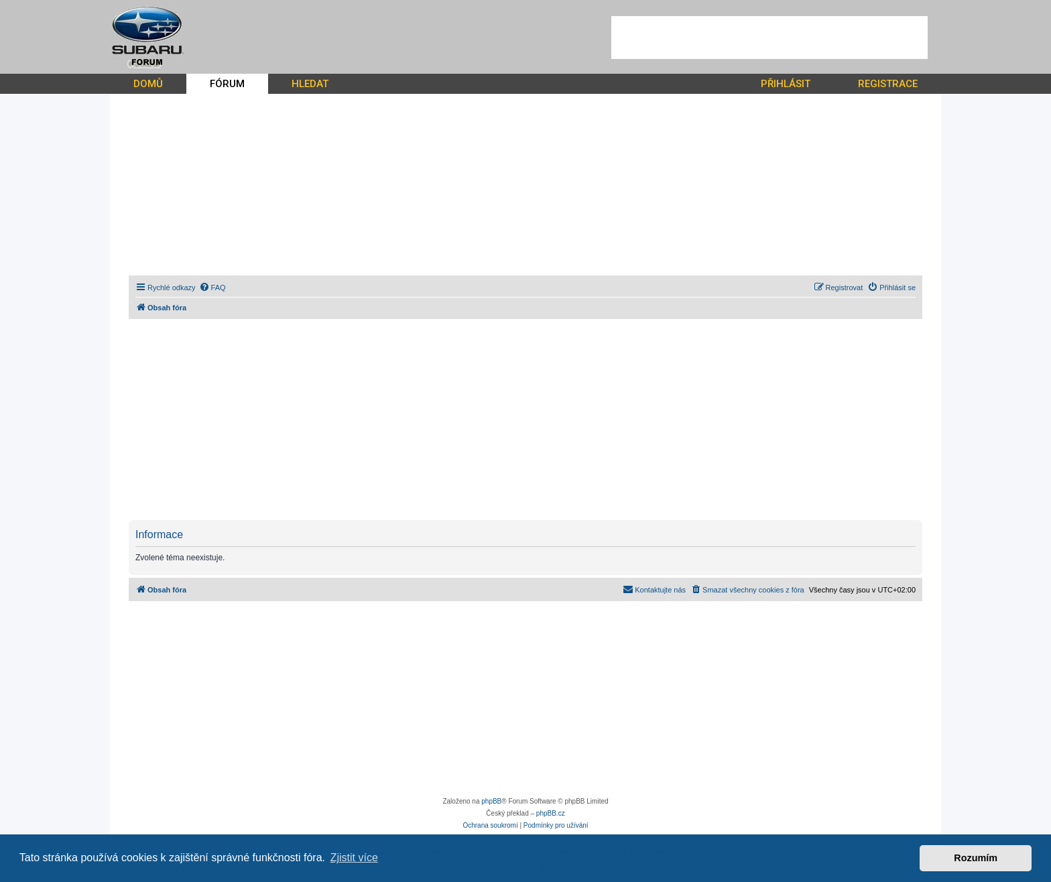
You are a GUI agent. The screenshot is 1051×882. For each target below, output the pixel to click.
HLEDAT (310, 84)
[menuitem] (212, 287)
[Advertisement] (769, 37)
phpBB (491, 801)
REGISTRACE (888, 84)
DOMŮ (148, 84)
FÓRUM (227, 84)
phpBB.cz (550, 813)
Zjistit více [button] (354, 857)
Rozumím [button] (975, 858)
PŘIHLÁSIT (785, 84)
